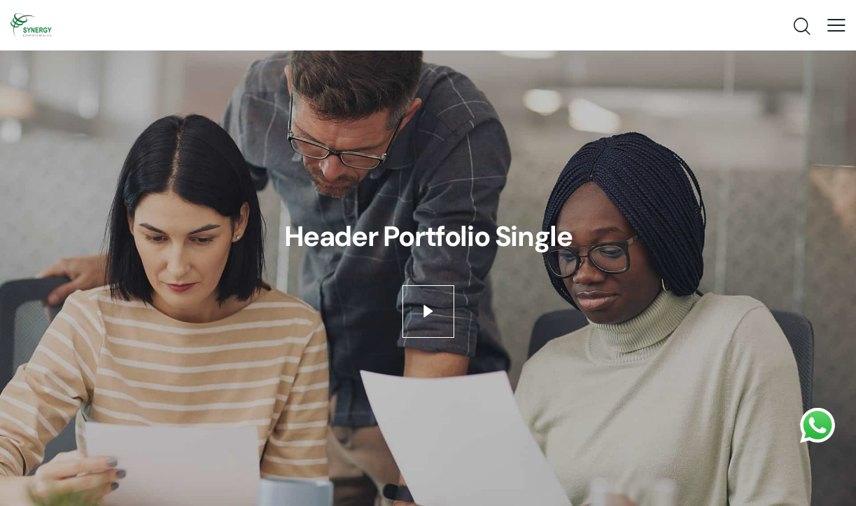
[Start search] (801, 27)
